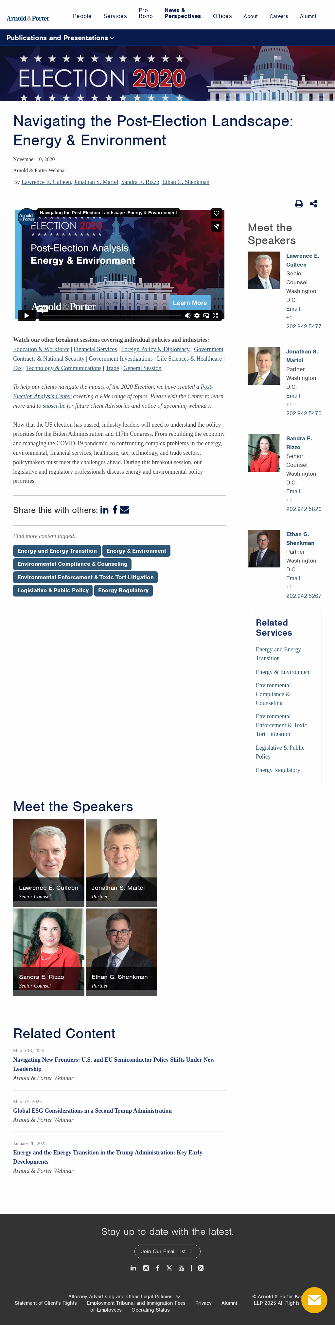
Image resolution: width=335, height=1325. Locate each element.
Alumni (229, 1303)
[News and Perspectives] (198, 1268)
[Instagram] (146, 1268)
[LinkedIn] (105, 510)
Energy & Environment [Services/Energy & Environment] (283, 672)
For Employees (104, 1310)
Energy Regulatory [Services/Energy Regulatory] (278, 770)
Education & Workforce (41, 349)
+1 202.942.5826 (304, 505)
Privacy (203, 1303)
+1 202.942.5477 (304, 322)
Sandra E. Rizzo (140, 182)
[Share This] (314, 204)
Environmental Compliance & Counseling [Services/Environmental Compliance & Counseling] (273, 694)
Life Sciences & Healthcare (189, 358)
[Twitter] (169, 1268)
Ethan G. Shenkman (185, 182)
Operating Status (151, 1310)
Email (293, 308)
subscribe (54, 405)
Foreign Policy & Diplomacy (155, 349)
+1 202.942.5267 (304, 591)
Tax (17, 368)
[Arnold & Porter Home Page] (28, 14)
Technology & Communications (63, 368)
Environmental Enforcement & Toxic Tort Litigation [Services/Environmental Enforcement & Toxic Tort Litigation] (281, 725)
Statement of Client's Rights (46, 1303)
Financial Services (95, 349)
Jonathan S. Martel (96, 182)
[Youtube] (182, 1268)
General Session (142, 368)
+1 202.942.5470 (304, 409)
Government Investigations (120, 358)
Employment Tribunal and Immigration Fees (136, 1303)
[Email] (124, 510)
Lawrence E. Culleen (46, 182)
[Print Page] (299, 204)
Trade (112, 368)
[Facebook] (114, 510)
